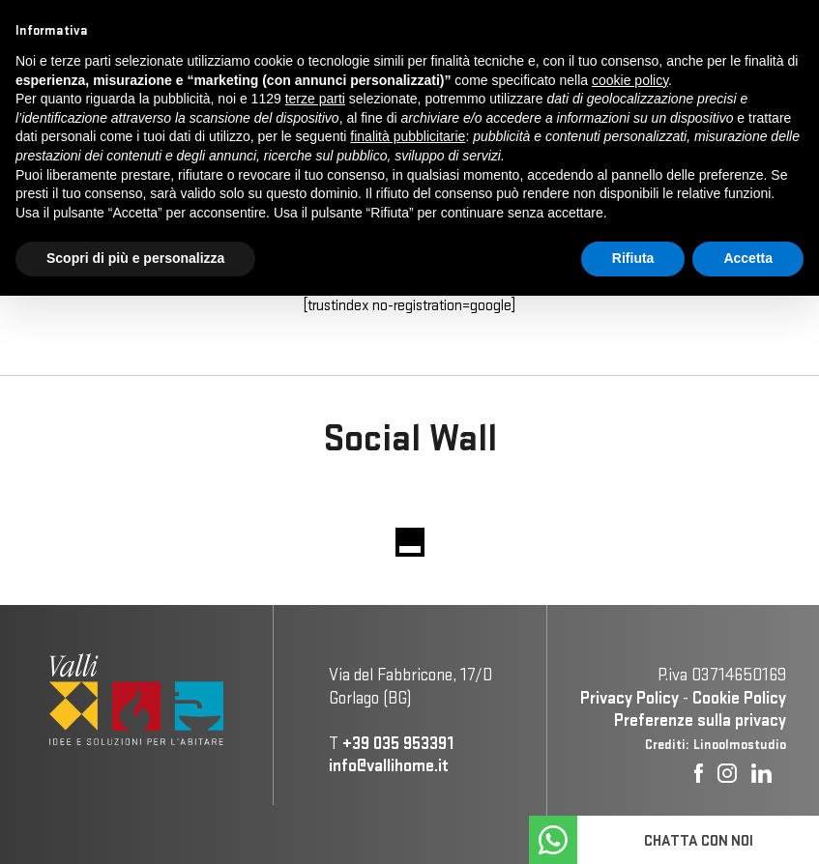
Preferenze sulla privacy (700, 719)
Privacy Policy (629, 697)
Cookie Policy (739, 697)
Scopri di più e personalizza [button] (135, 258)
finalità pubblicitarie (407, 136)
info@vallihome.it (389, 765)
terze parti (315, 98)
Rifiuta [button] (633, 258)
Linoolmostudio (739, 744)
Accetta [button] (748, 258)
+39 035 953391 (397, 743)
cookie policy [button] (630, 80)
